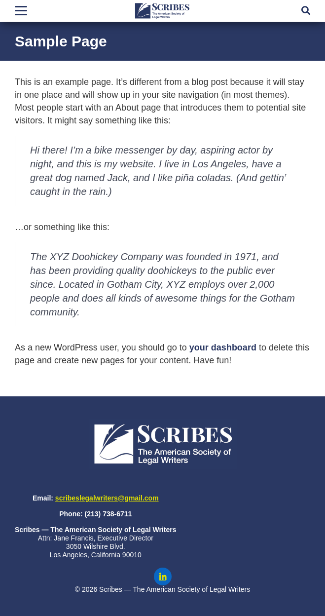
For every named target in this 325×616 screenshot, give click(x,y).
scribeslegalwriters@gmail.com (107, 498)
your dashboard (222, 347)
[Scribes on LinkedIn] (163, 576)
